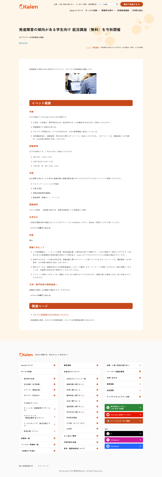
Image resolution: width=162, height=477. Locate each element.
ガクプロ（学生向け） (32, 395)
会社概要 (110, 390)
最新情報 (96, 47)
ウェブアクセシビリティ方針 (118, 396)
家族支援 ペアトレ (31, 431)
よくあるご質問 (81, 4)
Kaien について (76, 10)
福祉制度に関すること (75, 406)
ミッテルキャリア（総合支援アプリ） (37, 424)
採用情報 (91, 4)
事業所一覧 (25, 438)
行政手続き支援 (70, 442)
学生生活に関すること (75, 412)
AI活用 (69, 428)
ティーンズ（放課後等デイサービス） (37, 409)
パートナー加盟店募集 (115, 371)
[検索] (117, 4)
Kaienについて (27, 365)
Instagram (115, 440)
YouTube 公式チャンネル (121, 414)
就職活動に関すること (75, 384)
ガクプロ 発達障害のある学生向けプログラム (51, 314)
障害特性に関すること (75, 395)
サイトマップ (43, 466)
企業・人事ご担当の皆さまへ (64, 4)
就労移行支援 (29, 378)
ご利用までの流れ (28, 451)
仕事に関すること (74, 390)
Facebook (115, 446)
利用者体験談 (123, 10)
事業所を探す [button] (107, 10)
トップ (88, 47)
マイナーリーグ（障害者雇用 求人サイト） (34, 416)
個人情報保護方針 (26, 466)
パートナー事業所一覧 (30, 444)
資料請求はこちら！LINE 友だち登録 (118, 407)
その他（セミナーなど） (76, 423)
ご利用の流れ (137, 10)
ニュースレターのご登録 (120, 421)
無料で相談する (131, 4)
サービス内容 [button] (91, 10)
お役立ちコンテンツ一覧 (76, 378)
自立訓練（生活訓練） (32, 384)
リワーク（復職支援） (32, 390)
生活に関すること (74, 401)
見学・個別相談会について (74, 448)
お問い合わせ (112, 377)
